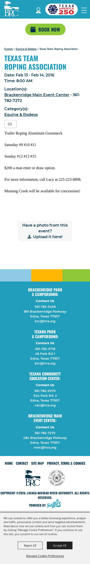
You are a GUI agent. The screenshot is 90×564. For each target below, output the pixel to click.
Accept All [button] (59, 545)
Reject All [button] (30, 545)
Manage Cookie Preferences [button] (45, 556)
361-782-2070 (45, 391)
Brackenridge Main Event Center (36, 95)
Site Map (37, 463)
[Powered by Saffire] (55, 504)
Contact (22, 463)
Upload (40, 237)
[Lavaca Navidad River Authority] (11, 9)
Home (9, 463)
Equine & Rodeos (26, 49)
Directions (38, 9)
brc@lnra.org (45, 321)
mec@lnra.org (45, 447)
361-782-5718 (45, 349)
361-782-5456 (45, 307)
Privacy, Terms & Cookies (66, 463)
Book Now (49, 29)
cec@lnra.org (45, 405)
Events (8, 49)
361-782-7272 (45, 433)
